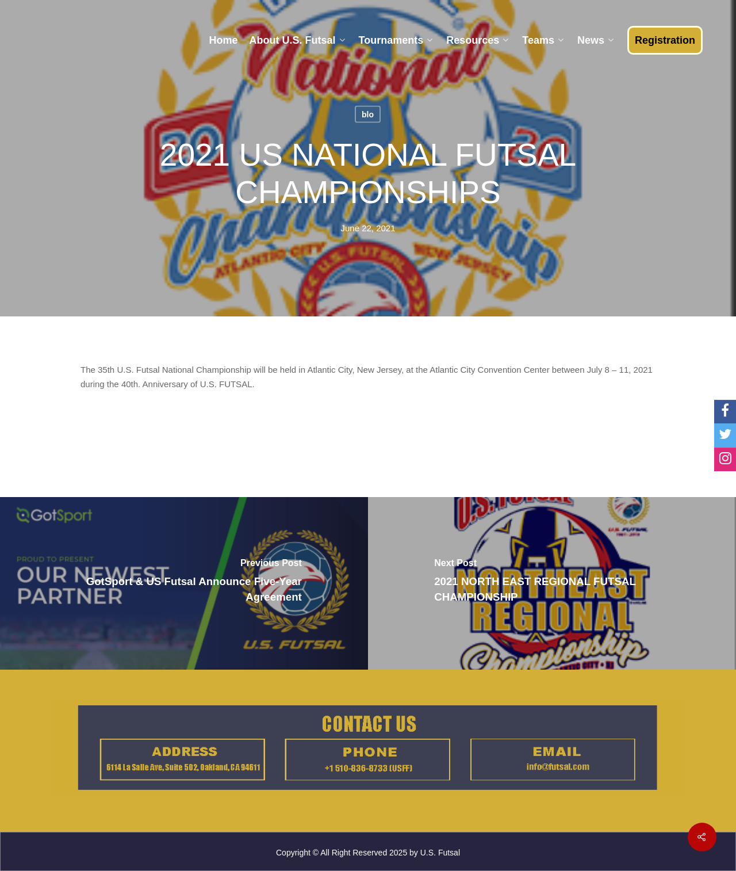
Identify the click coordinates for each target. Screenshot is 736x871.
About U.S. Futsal (297, 40)
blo (368, 114)
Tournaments (396, 40)
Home (223, 40)
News (595, 40)
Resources (477, 40)
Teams (543, 40)
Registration (665, 40)
